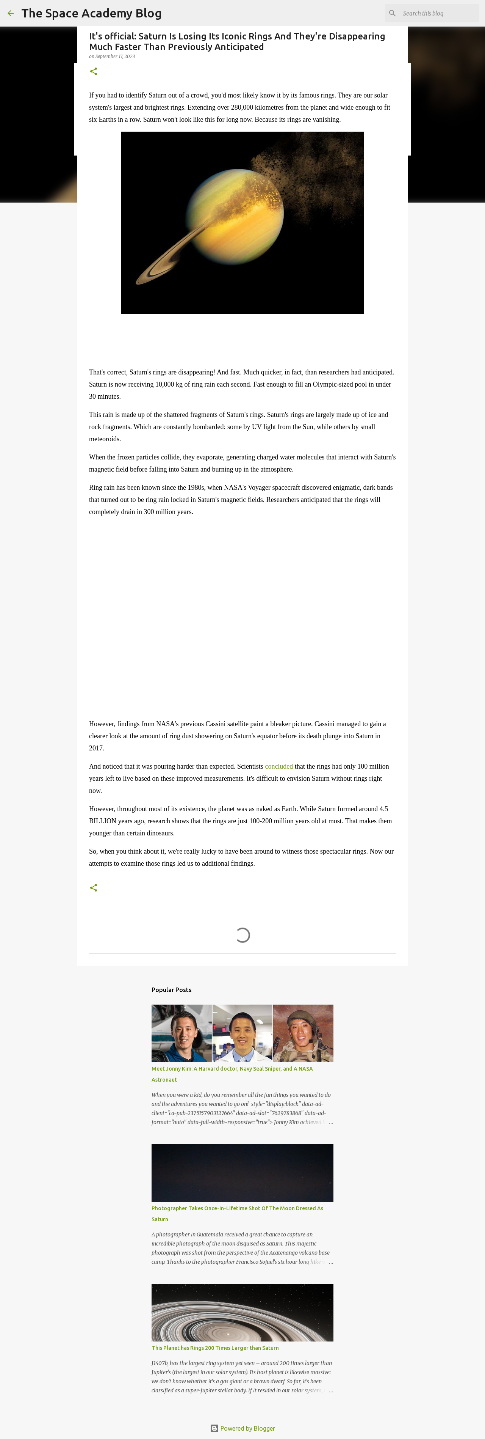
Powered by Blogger (242, 1428)
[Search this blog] (439, 13)
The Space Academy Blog (91, 13)
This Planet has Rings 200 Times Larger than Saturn (215, 1348)
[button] (93, 72)
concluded (279, 766)
